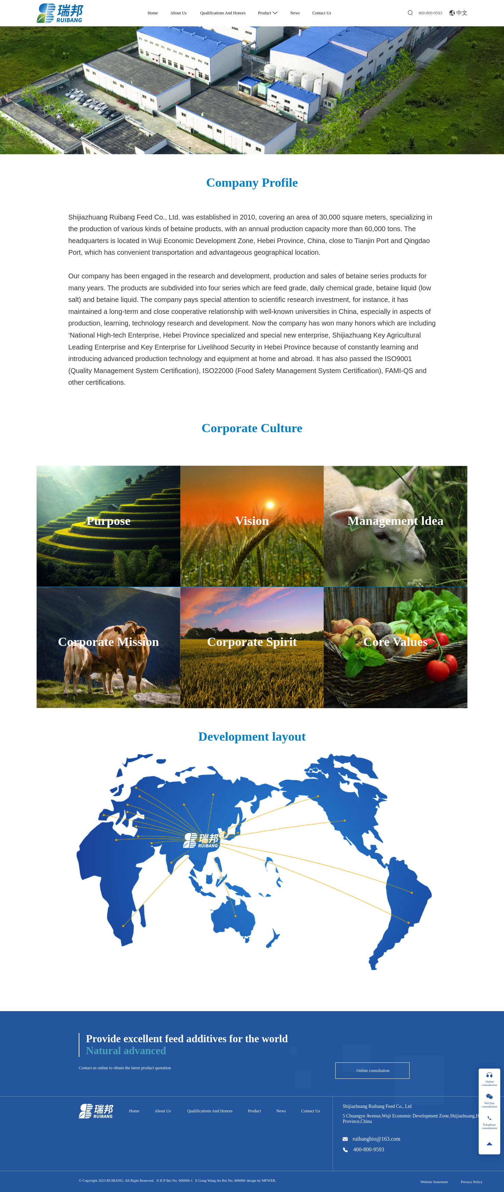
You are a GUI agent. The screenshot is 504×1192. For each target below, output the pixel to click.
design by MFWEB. (261, 1180)
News (295, 13)
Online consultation (372, 1070)
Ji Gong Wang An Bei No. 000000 (220, 1180)
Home (152, 13)
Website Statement (434, 1182)
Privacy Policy (471, 1182)
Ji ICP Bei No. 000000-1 (174, 1180)
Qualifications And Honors (222, 13)
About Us (178, 13)
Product (267, 13)
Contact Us (321, 13)
